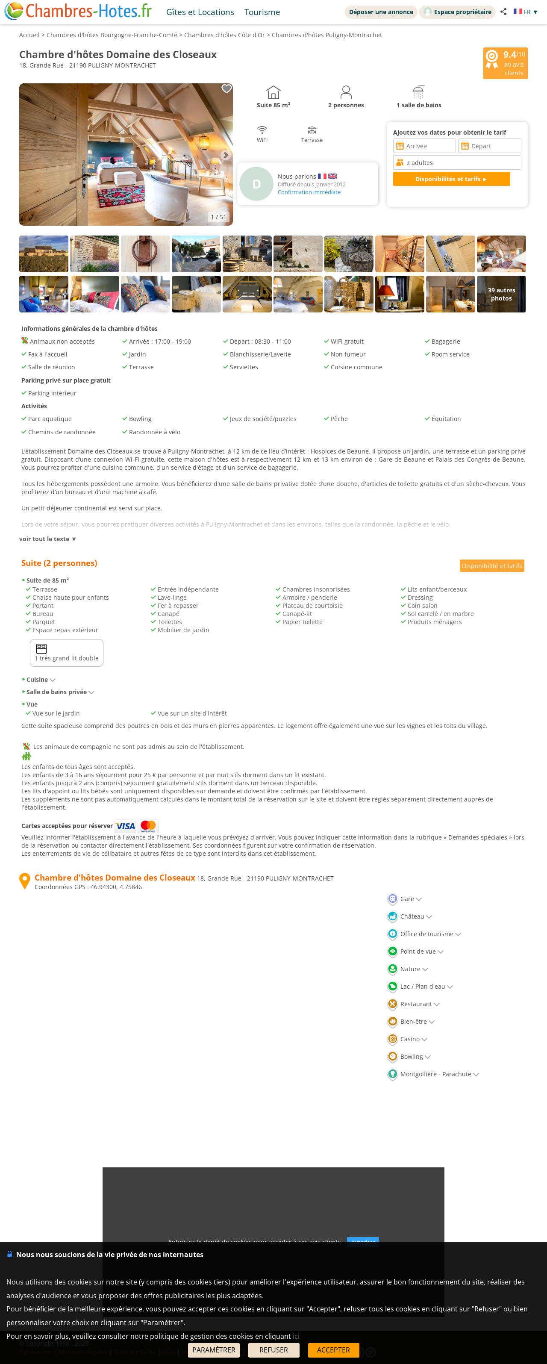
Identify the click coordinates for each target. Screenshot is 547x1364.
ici (296, 1336)
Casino (407, 1039)
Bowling (409, 1056)
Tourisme (262, 11)
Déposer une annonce (381, 12)
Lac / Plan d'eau (420, 986)
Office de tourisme (424, 934)
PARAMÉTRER (213, 1350)
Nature (408, 969)
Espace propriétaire (457, 11)
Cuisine (38, 679)
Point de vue (415, 951)
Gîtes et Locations (200, 11)
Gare (404, 899)
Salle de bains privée (58, 692)
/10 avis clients (505, 62)
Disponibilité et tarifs (492, 566)
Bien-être (411, 1021)
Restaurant (413, 1004)
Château (409, 916)
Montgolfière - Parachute (433, 1074)
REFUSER (273, 1350)
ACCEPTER (333, 1350)
